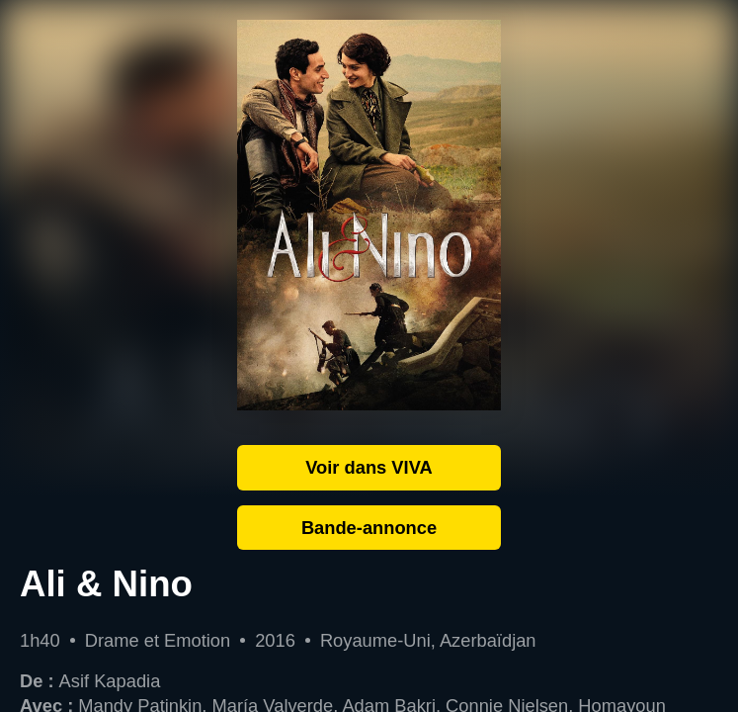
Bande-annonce (369, 527)
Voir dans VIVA (368, 467)
